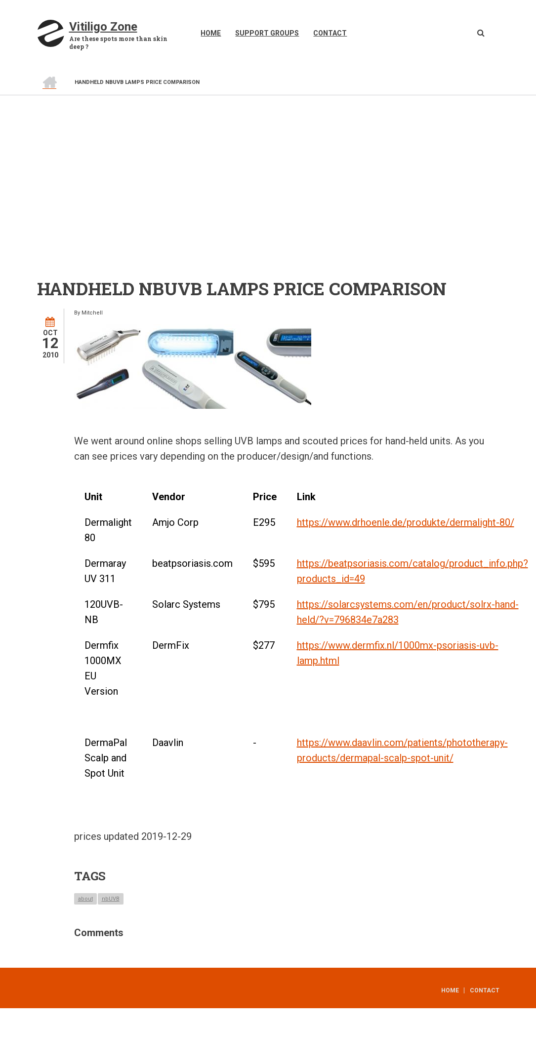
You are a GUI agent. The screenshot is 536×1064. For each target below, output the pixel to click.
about (85, 899)
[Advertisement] (268, 169)
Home (211, 33)
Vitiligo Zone (103, 27)
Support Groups (267, 33)
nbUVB (111, 899)
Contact (330, 33)
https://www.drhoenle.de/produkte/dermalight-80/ (405, 522)
